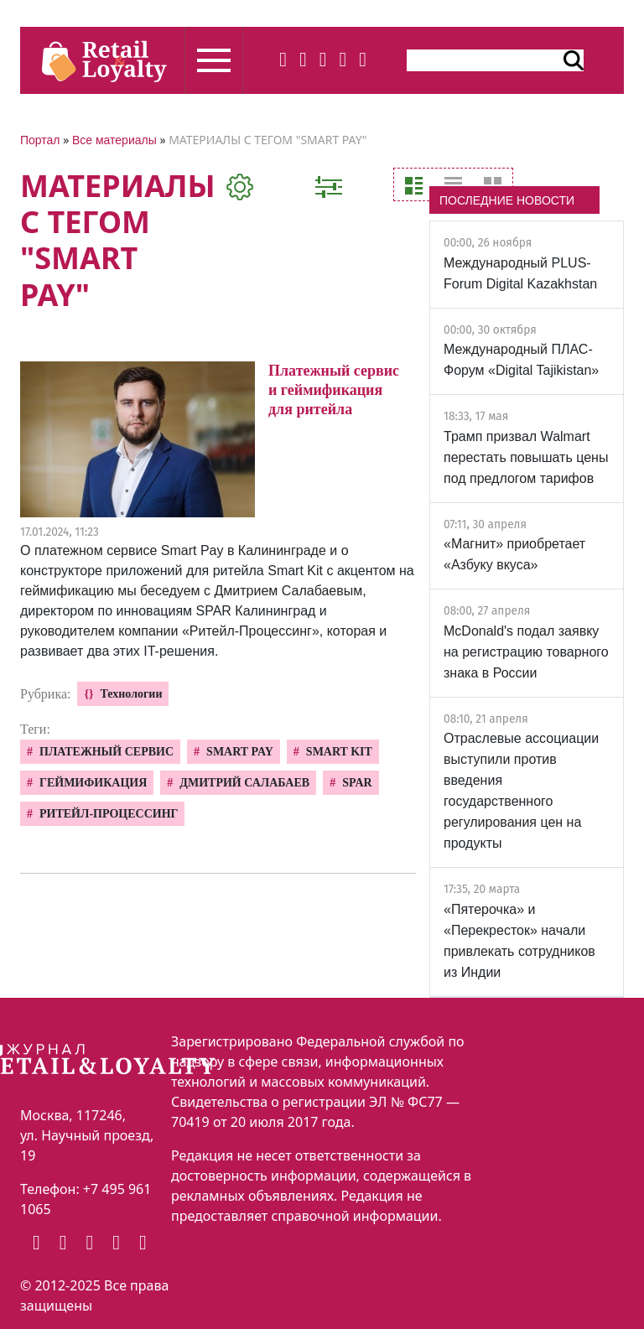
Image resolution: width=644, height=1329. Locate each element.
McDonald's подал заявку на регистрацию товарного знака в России (526, 652)
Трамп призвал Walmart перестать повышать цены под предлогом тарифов (526, 457)
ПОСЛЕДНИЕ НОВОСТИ (506, 200)
